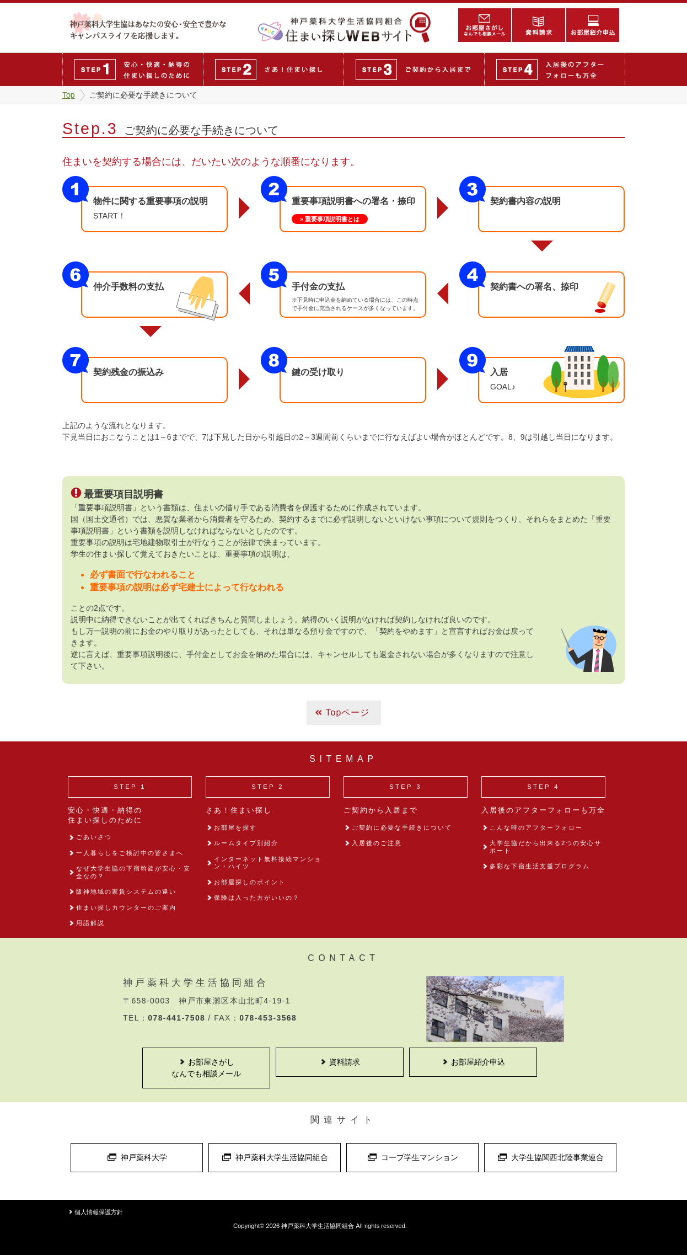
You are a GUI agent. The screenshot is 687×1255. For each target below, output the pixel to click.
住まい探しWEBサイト (349, 27)
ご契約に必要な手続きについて (402, 827)
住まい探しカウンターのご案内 (126, 907)
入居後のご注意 (377, 843)
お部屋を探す (235, 827)
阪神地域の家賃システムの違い (126, 891)
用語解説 (90, 923)
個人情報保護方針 (98, 1212)
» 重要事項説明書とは (329, 219)
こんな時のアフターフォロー (536, 827)
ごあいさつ (94, 837)
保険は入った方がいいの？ (257, 897)
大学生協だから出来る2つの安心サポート (546, 846)
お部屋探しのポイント (250, 882)
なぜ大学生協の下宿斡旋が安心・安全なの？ (133, 872)
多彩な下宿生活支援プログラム (540, 866)
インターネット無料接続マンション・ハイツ (267, 862)
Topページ (348, 712)
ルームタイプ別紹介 (246, 843)
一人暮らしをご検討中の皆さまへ (130, 853)
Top (68, 94)
